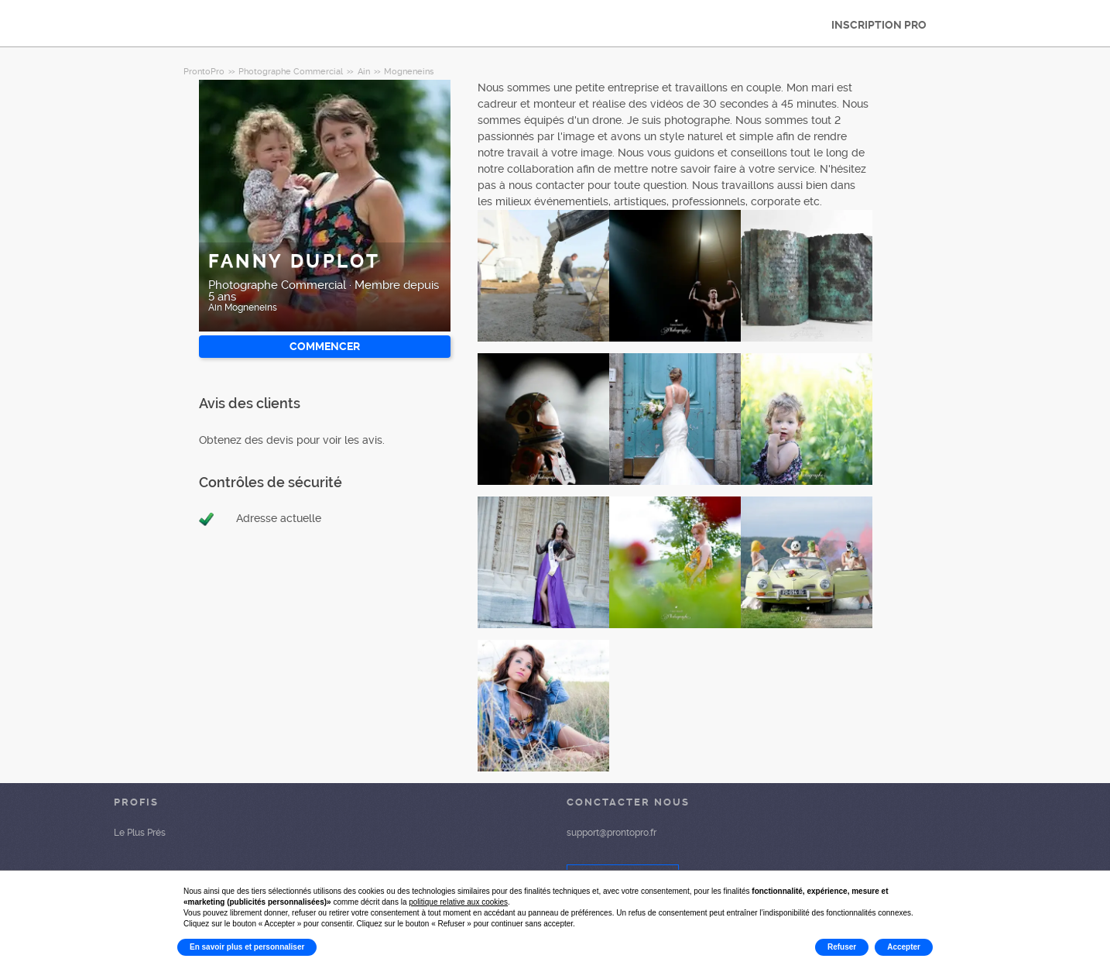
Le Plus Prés (140, 832)
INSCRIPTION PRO (879, 25)
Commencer (324, 346)
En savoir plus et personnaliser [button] (247, 947)
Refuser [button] (841, 947)
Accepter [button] (903, 947)
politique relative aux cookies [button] (458, 902)
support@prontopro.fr (611, 832)
